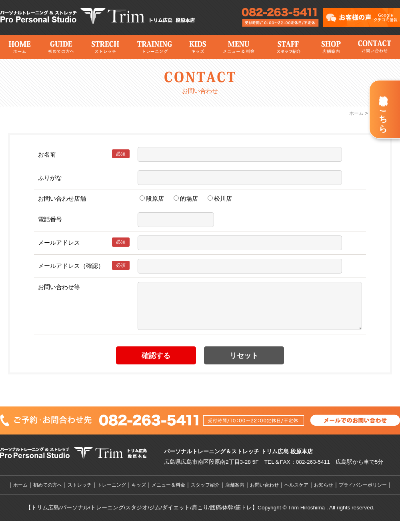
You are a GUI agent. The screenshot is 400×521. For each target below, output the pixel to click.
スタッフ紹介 (287, 47)
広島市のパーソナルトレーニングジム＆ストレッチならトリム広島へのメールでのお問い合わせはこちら (280, 18)
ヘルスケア (296, 485)
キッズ (197, 47)
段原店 (152, 198)
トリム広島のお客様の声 (361, 17)
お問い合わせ (374, 47)
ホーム (19, 47)
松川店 (220, 198)
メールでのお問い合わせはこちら (355, 420)
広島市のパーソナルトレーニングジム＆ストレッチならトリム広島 (100, 16)
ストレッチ (105, 47)
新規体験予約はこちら (383, 109)
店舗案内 (330, 47)
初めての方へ (60, 47)
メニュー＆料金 (238, 47)
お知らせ (323, 485)
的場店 (186, 198)
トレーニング (154, 47)
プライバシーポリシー (363, 485)
